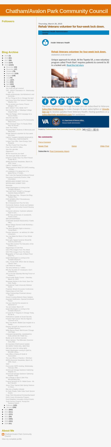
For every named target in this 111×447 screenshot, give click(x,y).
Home (74, 146)
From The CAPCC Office (14, 147)
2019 (6, 56)
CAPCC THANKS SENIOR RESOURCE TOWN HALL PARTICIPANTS (19, 138)
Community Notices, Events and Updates (20, 205)
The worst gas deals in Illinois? (16, 156)
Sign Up (45, 111)
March (8, 86)
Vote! (7, 364)
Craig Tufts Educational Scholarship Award (20, 395)
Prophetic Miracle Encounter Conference (19, 289)
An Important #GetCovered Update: (18, 344)
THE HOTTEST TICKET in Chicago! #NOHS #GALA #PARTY (18, 192)
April (8, 84)
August (9, 75)
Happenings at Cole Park (14, 248)
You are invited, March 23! (15, 307)
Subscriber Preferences (53, 109)
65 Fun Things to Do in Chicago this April (20, 98)
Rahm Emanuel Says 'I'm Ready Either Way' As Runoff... (19, 124)
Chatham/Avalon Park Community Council (56, 11)
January (9, 407)
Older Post (104, 146)
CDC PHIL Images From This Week (18, 250)
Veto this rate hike (12, 118)
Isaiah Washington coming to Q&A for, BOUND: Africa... (19, 351)
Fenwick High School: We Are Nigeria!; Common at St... (19, 319)
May (8, 82)
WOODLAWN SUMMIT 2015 (15, 183)
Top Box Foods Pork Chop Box (16, 145)
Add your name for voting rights (16, 348)
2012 (6, 414)
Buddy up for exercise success (16, 338)
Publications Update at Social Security (19, 317)
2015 (6, 65)
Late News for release (13, 265)
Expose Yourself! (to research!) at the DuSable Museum (18, 327)
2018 (6, 58)
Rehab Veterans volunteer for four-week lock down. (78, 52)
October (9, 71)
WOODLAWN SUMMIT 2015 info (17, 181)
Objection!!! (10, 151)
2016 (6, 62)
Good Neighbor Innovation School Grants (20, 399)
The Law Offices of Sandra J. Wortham (19, 358)
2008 (6, 423)
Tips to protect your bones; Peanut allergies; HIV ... (17, 105)
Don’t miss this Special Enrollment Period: (20, 175)
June (8, 80)
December (10, 67)
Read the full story (75, 65)
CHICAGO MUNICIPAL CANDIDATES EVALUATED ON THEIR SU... (19, 335)
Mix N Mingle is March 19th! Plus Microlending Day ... (17, 378)
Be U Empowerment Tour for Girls (17, 203)
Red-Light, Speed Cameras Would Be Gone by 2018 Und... (18, 241)
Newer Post (43, 146)
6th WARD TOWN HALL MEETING (18, 346)
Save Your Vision (11, 127)
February (9, 405)
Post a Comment (44, 142)
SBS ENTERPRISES (13, 218)
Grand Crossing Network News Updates (19, 297)
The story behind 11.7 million (15, 268)
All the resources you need (15, 153)
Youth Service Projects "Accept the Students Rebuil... (17, 402)
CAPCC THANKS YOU (13, 165)
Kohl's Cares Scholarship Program (17, 397)
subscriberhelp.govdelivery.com (57, 114)
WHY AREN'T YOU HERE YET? (17, 108)
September (10, 73)
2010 (6, 419)
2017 (6, 60)
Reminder (9, 185)
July (8, 78)
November (10, 69)
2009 (6, 421)
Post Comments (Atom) (59, 151)
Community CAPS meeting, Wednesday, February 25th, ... (19, 367)
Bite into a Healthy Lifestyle (15, 389)
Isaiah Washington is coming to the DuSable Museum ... (17, 188)
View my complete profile (12, 439)
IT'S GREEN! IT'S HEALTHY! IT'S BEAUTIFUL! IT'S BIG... (17, 172)
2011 (6, 416)
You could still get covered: (15, 88)
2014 (6, 409)
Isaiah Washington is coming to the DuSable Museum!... (17, 258)
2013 (6, 412)
